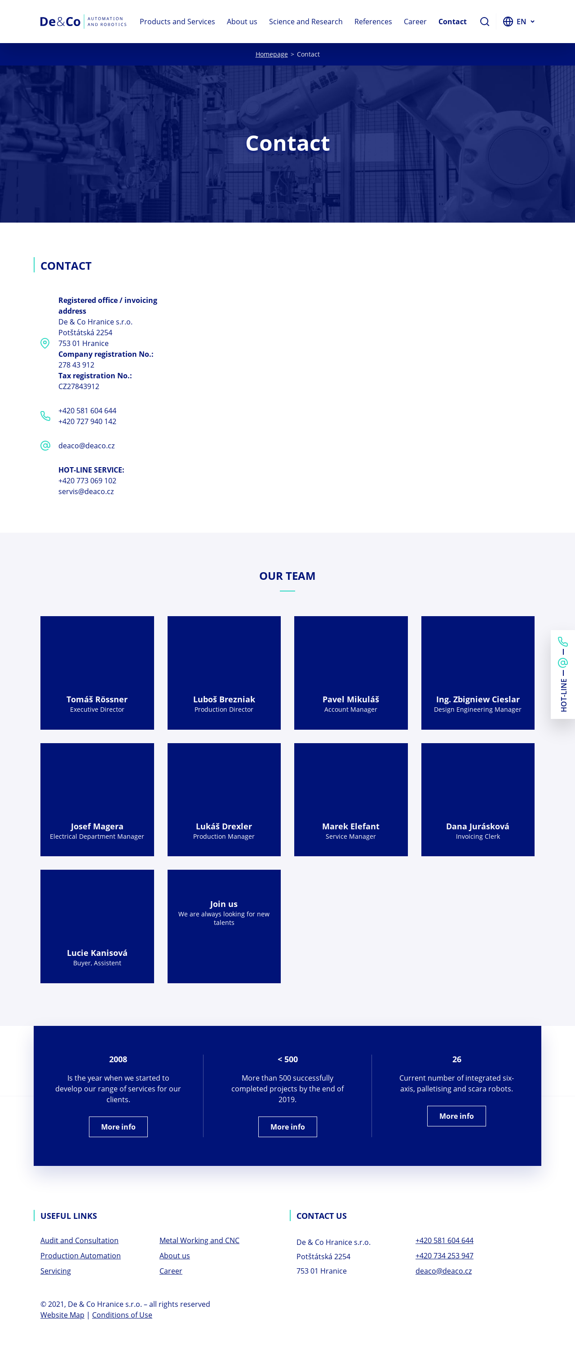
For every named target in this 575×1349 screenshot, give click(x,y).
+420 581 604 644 (87, 411)
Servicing (55, 1271)
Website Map (62, 1315)
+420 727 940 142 (87, 421)
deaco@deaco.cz (86, 446)
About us (242, 21)
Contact (452, 21)
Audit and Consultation (79, 1240)
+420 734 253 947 (444, 1256)
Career (415, 21)
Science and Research (306, 21)
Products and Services (177, 21)
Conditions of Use (122, 1315)
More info (118, 1127)
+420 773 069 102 (87, 481)
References (373, 21)
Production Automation (80, 1256)
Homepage (272, 54)
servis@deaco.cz (86, 491)
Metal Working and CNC (199, 1240)
